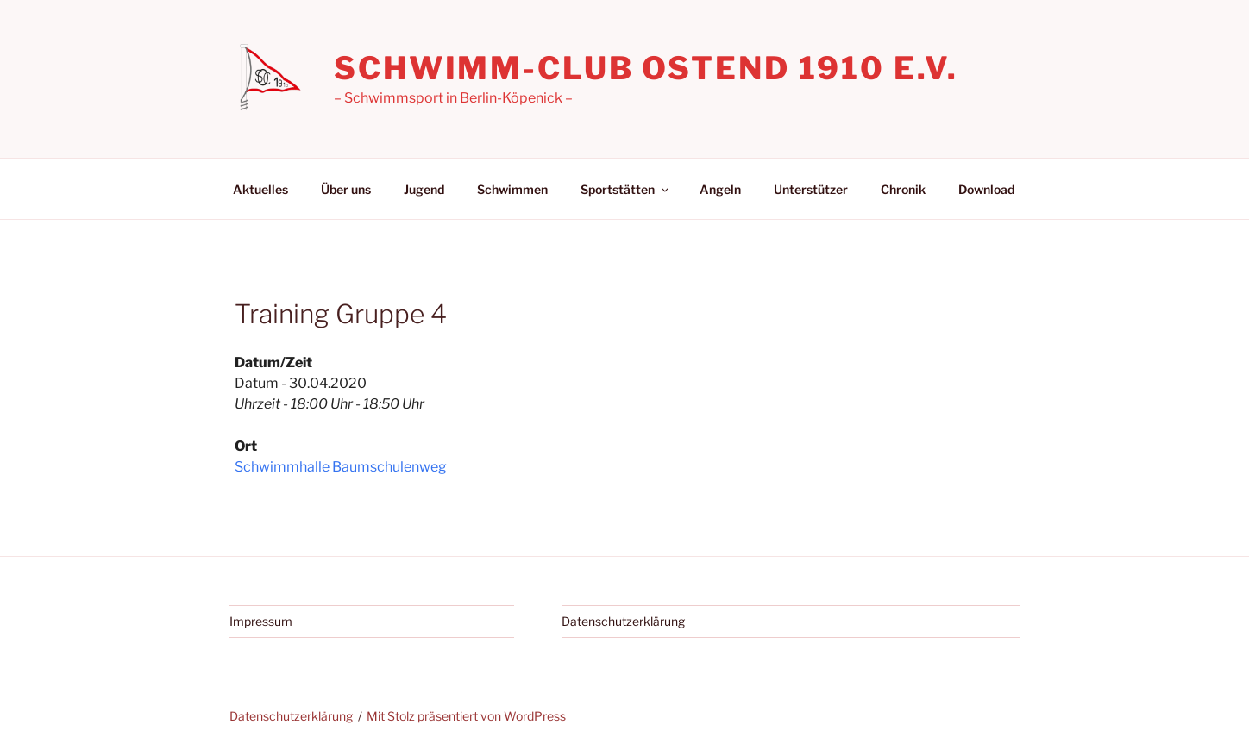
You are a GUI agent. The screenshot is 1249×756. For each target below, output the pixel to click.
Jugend (424, 189)
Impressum (260, 621)
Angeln (720, 189)
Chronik (903, 189)
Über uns (346, 189)
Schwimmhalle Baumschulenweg (341, 467)
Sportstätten (626, 189)
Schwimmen (512, 189)
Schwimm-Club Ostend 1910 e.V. (646, 68)
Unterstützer (811, 189)
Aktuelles (260, 189)
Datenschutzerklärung (623, 621)
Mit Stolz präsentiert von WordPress (466, 716)
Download (986, 189)
